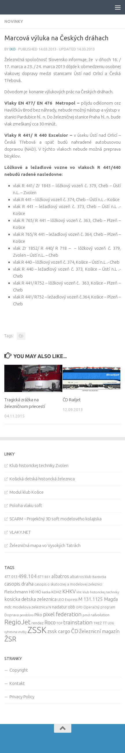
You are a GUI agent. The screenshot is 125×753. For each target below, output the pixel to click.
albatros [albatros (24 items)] (60, 576)
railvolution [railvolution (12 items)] (100, 615)
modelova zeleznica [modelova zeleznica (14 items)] (30, 607)
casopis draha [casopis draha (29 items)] (18, 583)
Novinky (13, 21)
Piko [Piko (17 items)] (38, 614)
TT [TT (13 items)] (105, 623)
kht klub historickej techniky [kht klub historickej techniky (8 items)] (98, 592)
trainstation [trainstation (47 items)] (78, 622)
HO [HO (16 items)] (38, 592)
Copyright (19, 670)
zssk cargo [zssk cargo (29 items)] (58, 631)
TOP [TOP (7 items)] (59, 623)
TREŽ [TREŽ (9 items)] (98, 623)
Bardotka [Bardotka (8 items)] (99, 577)
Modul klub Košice (27, 492)
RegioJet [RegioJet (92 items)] (17, 622)
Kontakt (17, 683)
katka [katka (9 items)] (46, 592)
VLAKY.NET (20, 532)
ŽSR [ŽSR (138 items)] (10, 639)
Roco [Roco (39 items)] (50, 622)
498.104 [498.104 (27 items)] (27, 576)
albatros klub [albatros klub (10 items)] (81, 577)
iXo (13, 49)
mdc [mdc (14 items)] (8, 607)
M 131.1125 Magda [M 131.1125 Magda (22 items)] (98, 599)
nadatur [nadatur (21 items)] (59, 606)
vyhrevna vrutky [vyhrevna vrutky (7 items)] (15, 632)
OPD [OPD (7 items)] (79, 607)
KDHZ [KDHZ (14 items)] (56, 592)
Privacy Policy (22, 696)
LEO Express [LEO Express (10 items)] (67, 599)
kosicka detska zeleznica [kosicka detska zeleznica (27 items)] (30, 599)
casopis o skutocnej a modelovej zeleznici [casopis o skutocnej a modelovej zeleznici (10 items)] (68, 584)
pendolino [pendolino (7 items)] (26, 615)
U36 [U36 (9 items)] (111, 623)
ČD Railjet (72, 399)
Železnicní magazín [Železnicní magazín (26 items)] (99, 631)
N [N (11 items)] (49, 607)
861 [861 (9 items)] (47, 577)
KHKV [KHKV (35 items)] (69, 591)
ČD (21, 336)
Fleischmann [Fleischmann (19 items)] (16, 591)
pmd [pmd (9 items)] (86, 615)
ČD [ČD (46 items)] (74, 631)
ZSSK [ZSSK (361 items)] (36, 630)
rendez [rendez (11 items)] (37, 623)
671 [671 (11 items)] (41, 577)
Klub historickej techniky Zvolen (39, 465)
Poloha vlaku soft (26, 505)
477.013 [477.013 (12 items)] (10, 577)
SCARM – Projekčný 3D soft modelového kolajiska (56, 518)
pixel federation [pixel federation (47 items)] (62, 614)
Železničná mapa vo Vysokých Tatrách (45, 545)
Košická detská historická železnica (42, 478)
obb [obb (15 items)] (71, 607)
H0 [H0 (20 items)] (32, 591)
